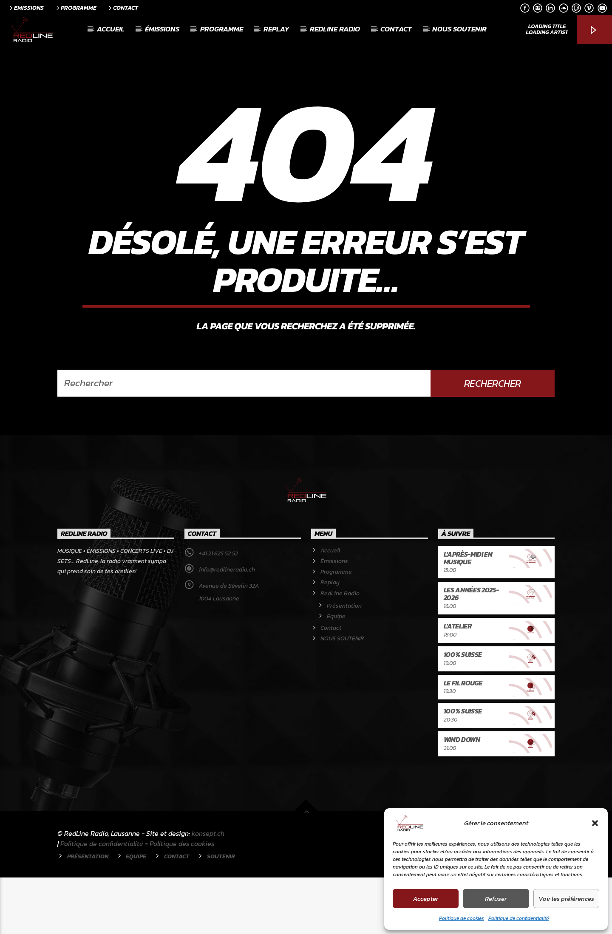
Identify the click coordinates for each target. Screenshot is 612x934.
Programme (75, 7)
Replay (276, 28)
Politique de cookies (461, 918)
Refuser (496, 898)
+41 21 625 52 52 (218, 610)
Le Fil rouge (463, 739)
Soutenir (221, 912)
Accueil (111, 28)
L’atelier (458, 682)
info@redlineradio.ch (227, 626)
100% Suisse (463, 711)
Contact (122, 7)
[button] (595, 823)
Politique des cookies (182, 900)
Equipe (336, 672)
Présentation (344, 662)
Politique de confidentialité (518, 918)
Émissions (162, 28)
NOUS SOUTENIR (459, 28)
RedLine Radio (335, 28)
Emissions (26, 7)
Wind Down (462, 796)
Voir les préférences (566, 898)
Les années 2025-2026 (471, 650)
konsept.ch (208, 890)
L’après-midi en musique (468, 614)
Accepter (425, 898)
